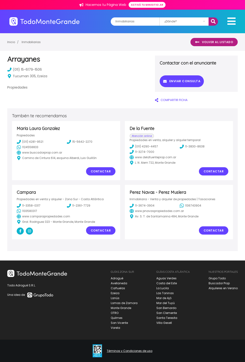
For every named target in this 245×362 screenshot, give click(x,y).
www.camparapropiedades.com (43, 216)
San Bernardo (166, 308)
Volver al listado (214, 42)
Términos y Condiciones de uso (129, 351)
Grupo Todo (217, 278)
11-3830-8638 (192, 146)
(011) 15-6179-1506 (24, 69)
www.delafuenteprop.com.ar (153, 157)
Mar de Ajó (163, 298)
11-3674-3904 (142, 205)
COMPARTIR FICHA (171, 100)
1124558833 (27, 147)
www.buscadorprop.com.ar (39, 152)
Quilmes (116, 318)
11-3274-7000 (142, 152)
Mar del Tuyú (165, 303)
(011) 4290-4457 (144, 146)
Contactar (101, 171)
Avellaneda (119, 283)
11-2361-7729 (78, 205)
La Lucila (162, 288)
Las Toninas (165, 293)
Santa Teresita (166, 318)
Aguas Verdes (166, 278)
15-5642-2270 (79, 142)
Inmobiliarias (31, 42)
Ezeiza (115, 293)
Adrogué (117, 278)
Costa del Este (166, 283)
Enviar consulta (181, 81)
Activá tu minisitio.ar (147, 5)
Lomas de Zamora (124, 303)
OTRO (115, 313)
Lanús (115, 298)
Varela (115, 328)
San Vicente (119, 323)
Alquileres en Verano (223, 288)
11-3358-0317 (28, 205)
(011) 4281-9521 (30, 142)
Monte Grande (121, 308)
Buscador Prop (219, 283)
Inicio (11, 42)
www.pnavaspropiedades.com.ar (157, 211)
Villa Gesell (164, 323)
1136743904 (190, 205)
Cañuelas (118, 288)
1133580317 (27, 211)
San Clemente (166, 313)
